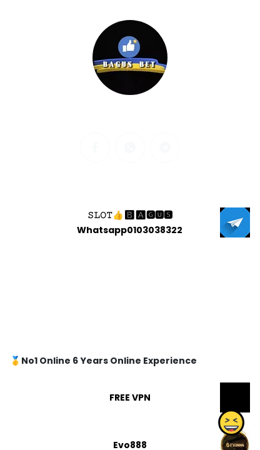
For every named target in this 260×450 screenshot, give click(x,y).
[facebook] (95, 147)
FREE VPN (130, 397)
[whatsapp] (130, 147)
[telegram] (165, 147)
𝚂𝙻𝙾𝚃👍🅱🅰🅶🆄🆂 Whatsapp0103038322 (129, 222)
